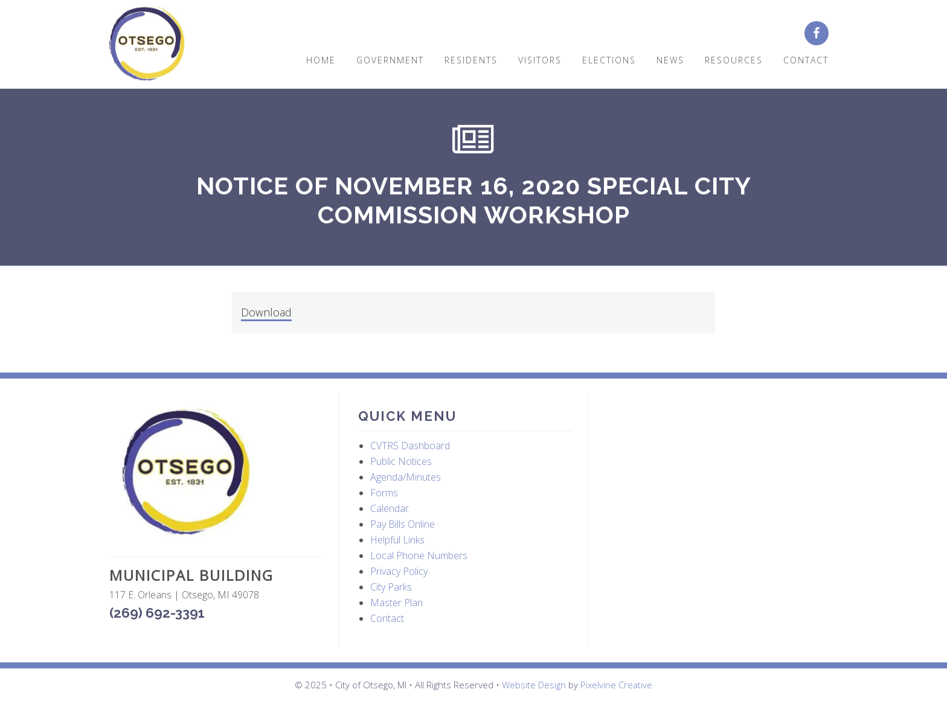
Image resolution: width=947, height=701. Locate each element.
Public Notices (401, 461)
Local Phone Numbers (418, 555)
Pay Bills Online (402, 524)
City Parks (391, 587)
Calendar (389, 508)
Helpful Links (397, 539)
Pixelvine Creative (616, 685)
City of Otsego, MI (147, 44)
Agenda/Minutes (405, 477)
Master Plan (396, 602)
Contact (387, 618)
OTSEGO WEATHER (715, 451)
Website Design (534, 685)
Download (266, 312)
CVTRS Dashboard (410, 445)
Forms (384, 492)
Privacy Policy (399, 571)
